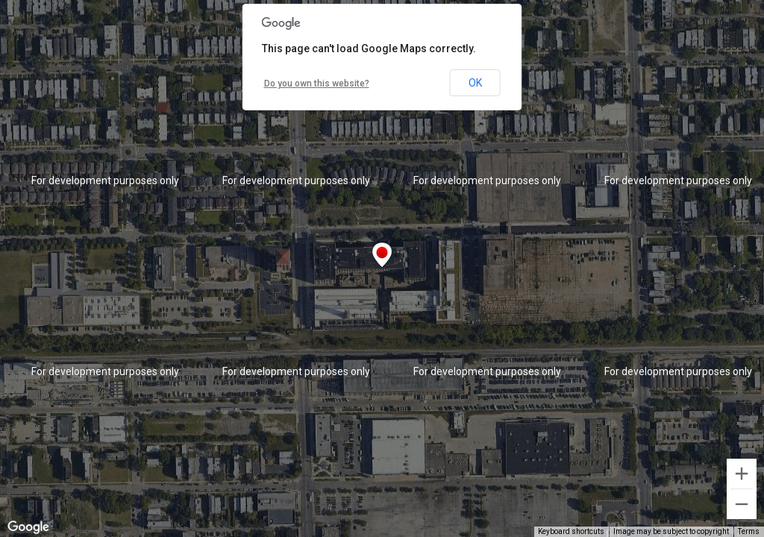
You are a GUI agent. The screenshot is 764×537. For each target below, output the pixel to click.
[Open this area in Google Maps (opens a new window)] (28, 527)
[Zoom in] (742, 474)
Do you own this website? (316, 83)
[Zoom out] (742, 504)
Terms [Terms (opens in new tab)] (749, 531)
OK (475, 83)
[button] (382, 255)
